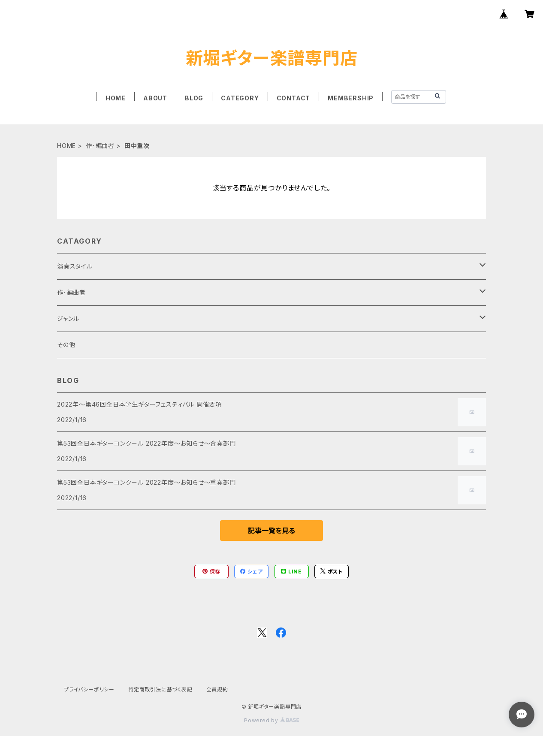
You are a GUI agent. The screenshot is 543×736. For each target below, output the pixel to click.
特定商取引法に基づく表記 (160, 689)
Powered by (271, 720)
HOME (116, 98)
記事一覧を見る (271, 530)
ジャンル (68, 318)
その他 (66, 344)
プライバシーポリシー (89, 689)
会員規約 (217, 689)
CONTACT (294, 98)
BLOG (194, 98)
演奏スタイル (75, 266)
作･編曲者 (100, 145)
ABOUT (155, 98)
